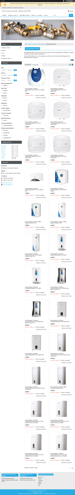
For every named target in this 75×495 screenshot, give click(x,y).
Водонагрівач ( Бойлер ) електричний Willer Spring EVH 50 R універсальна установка (59, 421)
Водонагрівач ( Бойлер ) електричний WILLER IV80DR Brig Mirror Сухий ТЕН (34, 321)
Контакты (39, 15)
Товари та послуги (32, 44)
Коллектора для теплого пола (27, 480)
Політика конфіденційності (50, 493)
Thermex (40, 480)
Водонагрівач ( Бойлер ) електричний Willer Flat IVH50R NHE (59, 321)
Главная (4, 15)
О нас (2, 53)
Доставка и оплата (25, 15)
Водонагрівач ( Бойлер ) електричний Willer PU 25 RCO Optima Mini (58, 156)
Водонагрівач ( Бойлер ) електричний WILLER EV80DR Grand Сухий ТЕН (34, 388)
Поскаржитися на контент (38, 493)
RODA (39, 478)
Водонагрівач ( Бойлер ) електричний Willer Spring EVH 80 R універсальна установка (34, 455)
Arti (39, 485)
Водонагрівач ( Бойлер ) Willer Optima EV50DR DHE (33, 222)
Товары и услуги (12, 15)
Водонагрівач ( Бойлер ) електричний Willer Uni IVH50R (58, 254)
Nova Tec (40, 477)
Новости (33, 15)
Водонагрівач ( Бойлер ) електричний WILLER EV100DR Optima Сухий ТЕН (33, 255)
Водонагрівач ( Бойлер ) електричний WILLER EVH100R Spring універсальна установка (58, 455)
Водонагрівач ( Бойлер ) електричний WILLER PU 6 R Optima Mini (34, 90)
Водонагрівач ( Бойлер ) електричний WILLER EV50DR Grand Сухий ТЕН (60, 355)
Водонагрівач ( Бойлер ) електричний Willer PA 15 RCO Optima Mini (58, 123)
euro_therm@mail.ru (8, 184)
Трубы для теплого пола (26, 478)
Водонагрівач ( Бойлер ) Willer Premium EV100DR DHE (58, 387)
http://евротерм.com (7, 182)
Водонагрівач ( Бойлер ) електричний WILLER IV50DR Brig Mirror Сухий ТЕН (59, 288)
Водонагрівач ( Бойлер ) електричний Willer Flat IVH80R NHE (34, 354)
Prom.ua (45, 490)
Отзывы (3, 55)
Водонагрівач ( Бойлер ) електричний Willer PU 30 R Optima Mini (34, 190)
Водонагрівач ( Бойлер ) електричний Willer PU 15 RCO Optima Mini (33, 156)
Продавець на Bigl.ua (37, 492)
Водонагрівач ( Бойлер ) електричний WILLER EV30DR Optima (58, 190)
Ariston (40, 482)
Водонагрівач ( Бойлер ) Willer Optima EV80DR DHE (58, 222)
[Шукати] (71, 15)
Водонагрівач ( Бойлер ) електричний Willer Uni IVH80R (33, 287)
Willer (39, 483)
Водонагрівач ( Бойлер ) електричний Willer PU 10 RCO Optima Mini (33, 123)
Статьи (46, 15)
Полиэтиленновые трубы (8, 478)
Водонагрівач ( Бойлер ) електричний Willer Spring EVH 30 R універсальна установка (34, 421)
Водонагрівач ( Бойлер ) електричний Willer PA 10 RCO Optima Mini (58, 90)
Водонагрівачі (41, 44)
